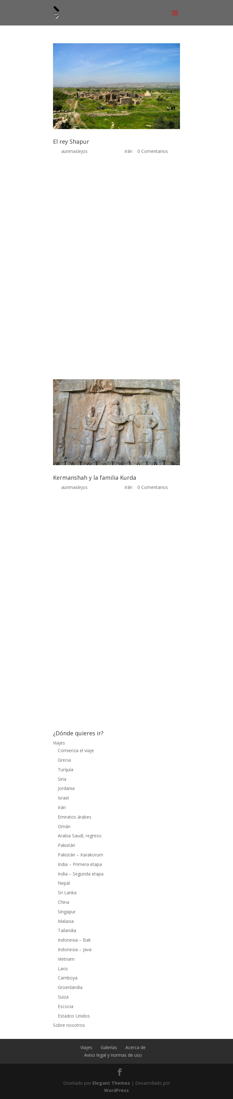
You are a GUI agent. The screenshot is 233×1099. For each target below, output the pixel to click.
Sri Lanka (67, 893)
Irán (128, 151)
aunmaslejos (74, 151)
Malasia (66, 921)
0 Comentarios (152, 151)
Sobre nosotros (69, 1025)
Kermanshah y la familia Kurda (94, 477)
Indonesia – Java (74, 949)
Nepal (64, 883)
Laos (63, 968)
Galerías (109, 1047)
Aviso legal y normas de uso (113, 1055)
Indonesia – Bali (74, 940)
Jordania (66, 788)
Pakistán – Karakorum (80, 855)
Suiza (63, 997)
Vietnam (66, 959)
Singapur (67, 912)
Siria (62, 779)
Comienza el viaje (76, 750)
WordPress (116, 1090)
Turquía (65, 769)
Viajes (59, 743)
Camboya (67, 978)
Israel (63, 798)
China (63, 902)
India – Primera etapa (80, 864)
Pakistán (66, 845)
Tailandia (67, 930)
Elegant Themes (111, 1083)
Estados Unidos (74, 1016)
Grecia (64, 760)
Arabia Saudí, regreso (80, 836)
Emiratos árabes (74, 817)
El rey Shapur (71, 141)
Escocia (65, 1006)
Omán (64, 826)
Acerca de (135, 1047)
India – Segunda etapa (80, 874)
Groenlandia (70, 987)
